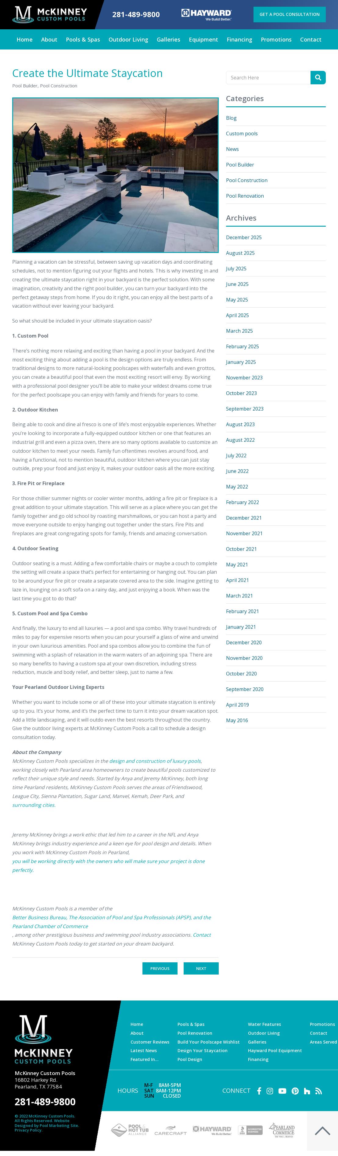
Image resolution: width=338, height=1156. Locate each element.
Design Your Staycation (203, 1050)
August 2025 (240, 253)
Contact (318, 1033)
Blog (231, 118)
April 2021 (237, 580)
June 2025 (237, 284)
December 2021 (244, 517)
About (137, 1033)
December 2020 (244, 642)
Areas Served (323, 1042)
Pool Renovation (245, 195)
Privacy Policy (28, 1130)
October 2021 (241, 549)
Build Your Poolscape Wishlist (209, 1042)
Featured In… (145, 1059)
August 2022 (240, 440)
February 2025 (242, 346)
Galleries (257, 1042)
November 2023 (244, 377)
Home (137, 1024)
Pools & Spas (191, 1024)
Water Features (264, 1024)
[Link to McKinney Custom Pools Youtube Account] (282, 1090)
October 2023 (241, 393)
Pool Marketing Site (59, 1125)
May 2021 (237, 564)
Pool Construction (247, 180)
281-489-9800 (136, 14)
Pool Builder (240, 164)
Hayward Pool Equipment (275, 1050)
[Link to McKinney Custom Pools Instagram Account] (270, 1090)
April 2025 (237, 315)
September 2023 (245, 408)
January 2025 (241, 362)
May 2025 (237, 299)
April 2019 (237, 704)
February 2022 (242, 502)
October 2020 (241, 673)
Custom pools (242, 133)
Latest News (144, 1050)
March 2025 (239, 330)
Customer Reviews (150, 1042)
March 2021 (239, 595)
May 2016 (237, 720)
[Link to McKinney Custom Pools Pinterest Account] (295, 1090)
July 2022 (236, 455)
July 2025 (236, 268)
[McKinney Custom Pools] (49, 14)
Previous (160, 968)
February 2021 (242, 611)
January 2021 (241, 627)
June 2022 (237, 471)
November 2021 (244, 533)
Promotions (322, 1024)
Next (201, 968)
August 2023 (240, 424)
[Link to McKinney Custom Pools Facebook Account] (259, 1090)
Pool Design (190, 1059)
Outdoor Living (264, 1033)
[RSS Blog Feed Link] (318, 1090)
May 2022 (237, 486)
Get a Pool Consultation (290, 14)
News (232, 149)
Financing (258, 1059)
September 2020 (245, 689)
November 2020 (244, 658)
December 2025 (244, 237)
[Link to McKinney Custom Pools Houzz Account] (307, 1090)
